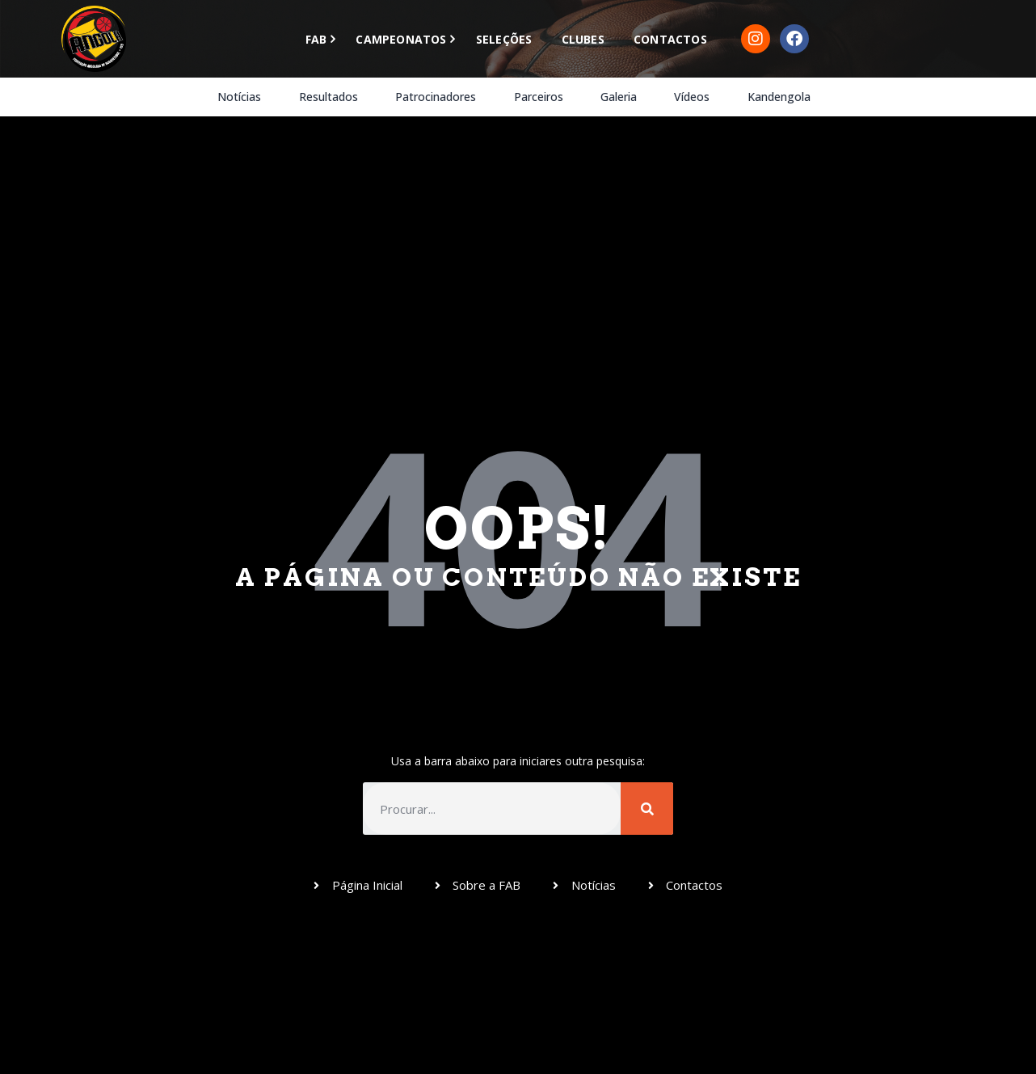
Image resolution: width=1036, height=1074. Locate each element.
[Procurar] (647, 808)
